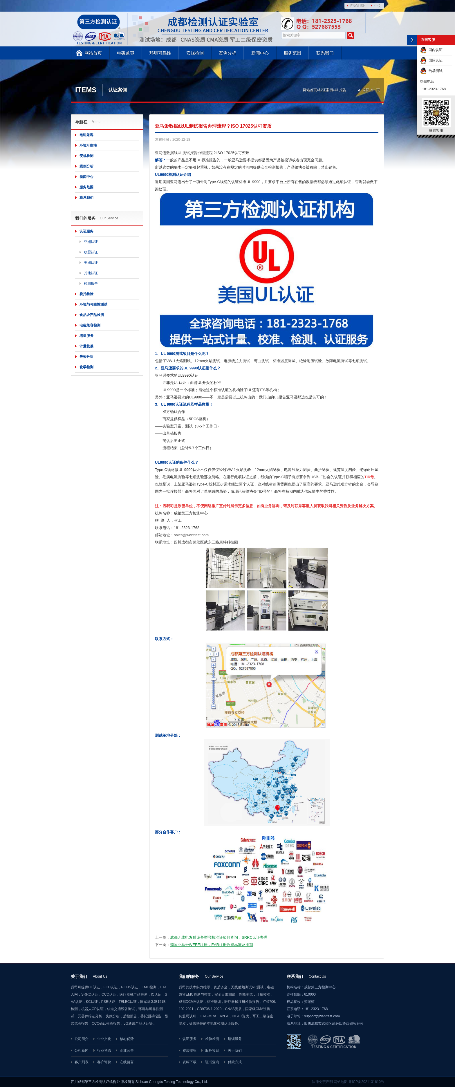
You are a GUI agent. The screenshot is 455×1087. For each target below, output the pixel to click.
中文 (377, 6)
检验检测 (212, 1039)
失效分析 (86, 357)
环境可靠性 (160, 52)
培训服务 (86, 336)
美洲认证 (91, 263)
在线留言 (127, 1062)
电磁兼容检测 (90, 325)
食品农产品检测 (92, 315)
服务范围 (292, 52)
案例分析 (227, 52)
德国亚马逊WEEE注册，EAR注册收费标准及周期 (211, 944)
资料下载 (189, 1062)
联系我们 (325, 52)
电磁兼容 (125, 52)
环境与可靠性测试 (93, 304)
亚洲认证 (91, 242)
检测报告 (91, 283)
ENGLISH (358, 6)
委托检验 (86, 294)
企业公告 (127, 1050)
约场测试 (431, 71)
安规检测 (195, 52)
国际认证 (431, 60)
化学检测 (86, 367)
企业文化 (104, 1039)
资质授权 (189, 1050)
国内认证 (431, 50)
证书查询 (212, 1062)
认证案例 (326, 90)
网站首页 (93, 52)
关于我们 (235, 1050)
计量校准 (86, 346)
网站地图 (341, 1082)
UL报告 (340, 90)
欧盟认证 (91, 252)
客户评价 (104, 1062)
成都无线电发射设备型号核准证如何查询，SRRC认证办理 (219, 937)
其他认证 (91, 273)
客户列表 (82, 1062)
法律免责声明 (322, 1082)
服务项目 (212, 1050)
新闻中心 (260, 52)
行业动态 (104, 1050)
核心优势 (127, 1039)
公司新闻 (82, 1050)
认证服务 (86, 231)
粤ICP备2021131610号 (366, 1082)
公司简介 (82, 1039)
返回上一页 (371, 90)
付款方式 (235, 1062)
